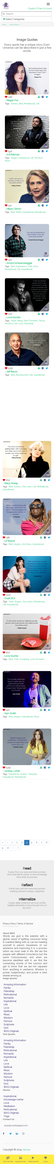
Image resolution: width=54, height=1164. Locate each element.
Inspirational (28, 212)
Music (7, 161)
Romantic (33, 320)
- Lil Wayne (9, 541)
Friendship (29, 323)
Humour (8, 1021)
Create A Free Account (40, 8)
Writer (18, 212)
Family (42, 320)
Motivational (29, 103)
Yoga (6, 1116)
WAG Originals (11, 1031)
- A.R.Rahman (12, 154)
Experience (24, 158)
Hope (13, 320)
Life (37, 103)
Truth (29, 266)
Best (21, 103)
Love (20, 323)
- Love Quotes (12, 317)
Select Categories (13, 19)
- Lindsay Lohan (11, 771)
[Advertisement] (27, 407)
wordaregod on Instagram (24, 1136)
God (6, 1027)
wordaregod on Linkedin (17, 1136)
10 (8, 847)
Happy (20, 320)
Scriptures (9, 1024)
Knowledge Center (13, 1099)
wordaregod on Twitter (11, 1136)
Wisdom (39, 158)
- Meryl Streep (10, 483)
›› (18, 847)
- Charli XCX (9, 598)
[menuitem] (8, 1159)
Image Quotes (14, 24)
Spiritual (8, 1011)
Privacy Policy (9, 924)
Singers (14, 158)
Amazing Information (15, 984)
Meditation (9, 1106)
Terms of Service (25, 924)
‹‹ (3, 842)
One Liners (27, 486)
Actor (35, 266)
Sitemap (26, 1150)
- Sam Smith (9, 713)
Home (4, 24)
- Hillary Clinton (13, 208)
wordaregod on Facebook (4, 1136)
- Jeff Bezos (11, 371)
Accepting (24, 659)
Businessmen (22, 375)
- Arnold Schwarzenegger (18, 263)
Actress (14, 103)
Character (32, 774)
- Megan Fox (11, 100)
